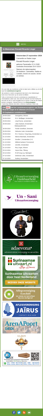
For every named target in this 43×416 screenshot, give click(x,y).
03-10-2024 (6, 150)
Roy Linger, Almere (21, 147)
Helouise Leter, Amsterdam (24, 131)
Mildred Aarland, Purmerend (24, 142)
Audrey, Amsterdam (21, 158)
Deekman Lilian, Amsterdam (24, 155)
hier (8, 107)
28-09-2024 (6, 115)
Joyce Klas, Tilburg (21, 150)
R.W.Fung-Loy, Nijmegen (23, 153)
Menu (21, 44)
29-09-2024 (6, 121)
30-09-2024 (6, 124)
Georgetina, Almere (21, 115)
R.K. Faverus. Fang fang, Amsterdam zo (28, 134)
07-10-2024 (6, 155)
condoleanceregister (14, 91)
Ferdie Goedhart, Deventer (24, 128)
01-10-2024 (6, 136)
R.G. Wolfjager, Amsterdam (24, 118)
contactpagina (30, 102)
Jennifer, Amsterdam (22, 145)
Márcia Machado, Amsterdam (25, 136)
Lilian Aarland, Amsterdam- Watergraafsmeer (24, 125)
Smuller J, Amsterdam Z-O (24, 139)
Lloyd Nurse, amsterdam (23, 121)
